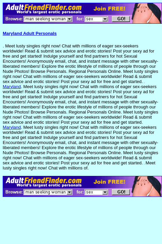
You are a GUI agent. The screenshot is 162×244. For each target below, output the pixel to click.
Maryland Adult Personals (30, 33)
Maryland (12, 86)
